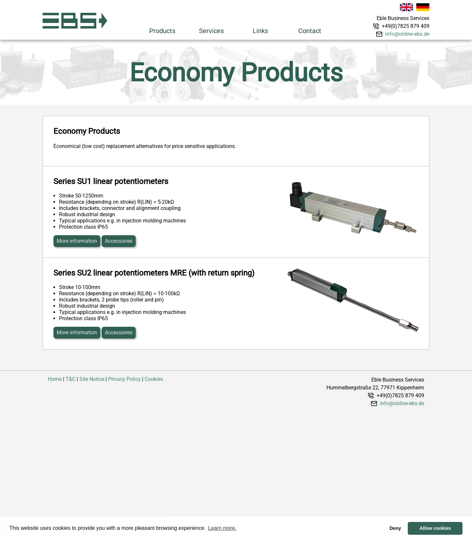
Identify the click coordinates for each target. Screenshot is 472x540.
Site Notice (91, 379)
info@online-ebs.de (407, 34)
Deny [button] (395, 528)
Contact (309, 31)
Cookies (154, 379)
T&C (70, 379)
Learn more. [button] (222, 528)
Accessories (118, 241)
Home (55, 379)
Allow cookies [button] (435, 528)
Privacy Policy (124, 379)
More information (77, 241)
